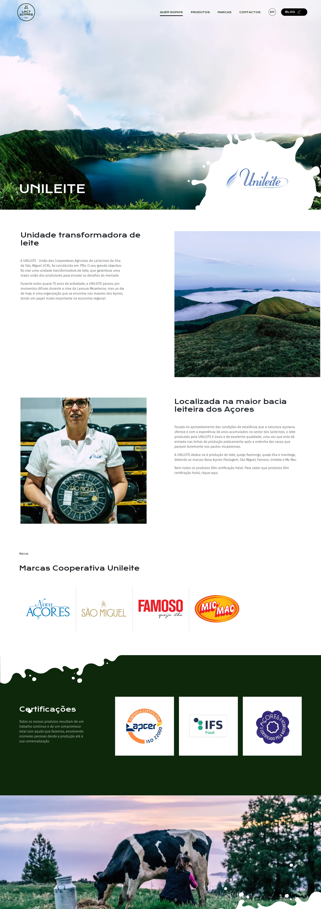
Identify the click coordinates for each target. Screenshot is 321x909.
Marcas (227, 14)
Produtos (202, 14)
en (274, 14)
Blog (296, 14)
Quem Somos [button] (174, 14)
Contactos (252, 14)
